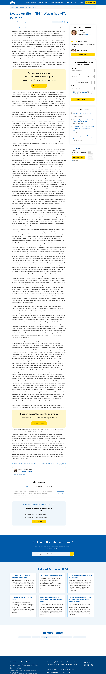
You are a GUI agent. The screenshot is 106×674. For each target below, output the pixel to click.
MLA (32, 487)
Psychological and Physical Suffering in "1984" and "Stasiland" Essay (52, 599)
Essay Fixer (49, 667)
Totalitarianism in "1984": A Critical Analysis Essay (21, 576)
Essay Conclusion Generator (68, 662)
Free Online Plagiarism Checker (69, 664)
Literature (29, 7)
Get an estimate (82, 99)
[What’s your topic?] (83, 70)
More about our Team (19, 474)
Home (12, 7)
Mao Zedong (22, 22)
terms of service (76, 92)
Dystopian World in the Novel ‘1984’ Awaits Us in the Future (53, 464)
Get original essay (39, 86)
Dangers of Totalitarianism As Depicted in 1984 (25, 463)
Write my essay (39, 521)
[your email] (83, 88)
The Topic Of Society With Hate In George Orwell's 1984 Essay (82, 114)
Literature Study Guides (53, 662)
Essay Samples (20, 7)
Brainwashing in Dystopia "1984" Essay (22, 598)
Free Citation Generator (53, 664)
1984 (34, 7)
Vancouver (48, 487)
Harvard (39, 487)
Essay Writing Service (52, 669)
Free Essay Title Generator (68, 667)
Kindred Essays (36, 637)
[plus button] (92, 82)
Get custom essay (39, 423)
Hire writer (82, 54)
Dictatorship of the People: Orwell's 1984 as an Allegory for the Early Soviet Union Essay (83, 128)
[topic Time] (90, 76)
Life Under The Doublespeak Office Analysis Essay (80, 576)
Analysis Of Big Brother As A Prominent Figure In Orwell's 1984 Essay (83, 120)
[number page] (82, 82)
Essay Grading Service (52, 672)
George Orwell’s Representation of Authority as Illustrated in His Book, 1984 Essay (80, 599)
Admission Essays (57, 3)
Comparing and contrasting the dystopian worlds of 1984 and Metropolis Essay (83, 137)
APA (27, 487)
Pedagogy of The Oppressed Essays (50, 637)
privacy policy (84, 92)
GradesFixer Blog (65, 672)
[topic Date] (77, 76)
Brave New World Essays (24, 637)
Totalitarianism (30, 22)
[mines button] (72, 82)
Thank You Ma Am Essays (80, 637)
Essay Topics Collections (67, 669)
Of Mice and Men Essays (66, 637)
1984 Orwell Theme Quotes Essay (51, 575)
